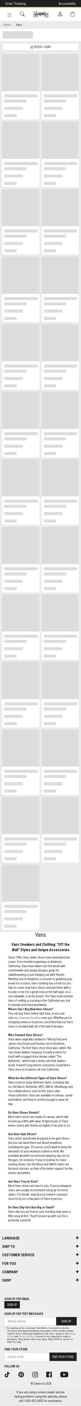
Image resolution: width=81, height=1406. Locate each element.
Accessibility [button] (67, 3)
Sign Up (12, 1304)
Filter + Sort (40, 47)
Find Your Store (16, 1349)
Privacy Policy (26, 1336)
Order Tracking (15, 3)
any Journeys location (27, 1017)
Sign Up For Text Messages (23, 1314)
